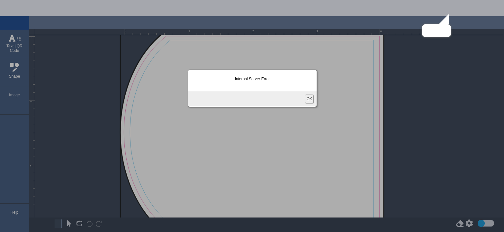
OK (309, 99)
